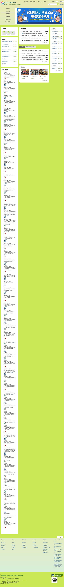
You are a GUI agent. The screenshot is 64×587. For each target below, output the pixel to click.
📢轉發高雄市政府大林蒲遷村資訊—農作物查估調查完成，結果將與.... (33, 33)
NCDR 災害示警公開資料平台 (57, 58)
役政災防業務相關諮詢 (6, 49)
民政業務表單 (45, 542)
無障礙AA (59, 575)
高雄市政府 (54, 60)
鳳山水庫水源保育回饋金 (58, 544)
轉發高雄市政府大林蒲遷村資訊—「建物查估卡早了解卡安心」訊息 (33, 35)
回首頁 (25, 1)
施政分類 (8, 33)
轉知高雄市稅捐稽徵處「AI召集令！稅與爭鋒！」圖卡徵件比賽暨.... (33, 53)
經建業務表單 (45, 544)
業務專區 (8, 13)
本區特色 (13, 542)
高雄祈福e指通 (54, 68)
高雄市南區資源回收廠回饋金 (58, 547)
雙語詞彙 (39, 1)
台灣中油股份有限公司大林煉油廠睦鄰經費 (58, 563)
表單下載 (45, 539)
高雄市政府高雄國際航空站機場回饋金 (58, 561)
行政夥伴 (13, 549)
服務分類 (13, 33)
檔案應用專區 (5, 61)
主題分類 (4, 33)
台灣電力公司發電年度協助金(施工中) (58, 555)
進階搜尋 (62, 4)
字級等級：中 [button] (56, 1)
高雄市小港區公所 (11, 3)
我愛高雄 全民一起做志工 (56, 53)
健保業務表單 (45, 549)
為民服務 (3, 549)
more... (12, 77)
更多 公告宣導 (44, 61)
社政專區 (24, 545)
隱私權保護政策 (10, 575)
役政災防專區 (24, 547)
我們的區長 (3, 542)
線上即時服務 (35, 547)
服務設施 (34, 544)
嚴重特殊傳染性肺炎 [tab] (30, 46)
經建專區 (24, 544)
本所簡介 (8, 8)
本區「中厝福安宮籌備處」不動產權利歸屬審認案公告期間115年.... (33, 55)
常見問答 (44, 1)
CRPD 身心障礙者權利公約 (57, 41)
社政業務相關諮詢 (5, 51)
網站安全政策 (3, 575)
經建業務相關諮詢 (5, 53)
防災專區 (4, 63)
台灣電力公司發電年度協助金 (58, 552)
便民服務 (8, 16)
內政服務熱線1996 (55, 48)
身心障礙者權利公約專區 (7, 41)
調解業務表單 (45, 550)
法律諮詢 (34, 545)
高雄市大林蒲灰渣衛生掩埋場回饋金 (58, 558)
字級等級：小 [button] (55, 1)
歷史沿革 (13, 545)
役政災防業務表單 (46, 547)
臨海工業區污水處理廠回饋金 (58, 550)
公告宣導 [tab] (22, 46)
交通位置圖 (3, 544)
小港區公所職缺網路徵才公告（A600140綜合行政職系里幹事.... (33, 31)
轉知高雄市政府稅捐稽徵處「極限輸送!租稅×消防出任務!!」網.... (33, 50)
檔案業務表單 (45, 552)
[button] (58, 4)
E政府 (53, 575)
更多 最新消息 (44, 42)
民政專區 (24, 542)
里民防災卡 (54, 51)
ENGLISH (49, 1)
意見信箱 (34, 1)
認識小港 (8, 11)
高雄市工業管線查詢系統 (56, 38)
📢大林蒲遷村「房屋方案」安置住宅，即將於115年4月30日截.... (33, 38)
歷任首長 (13, 547)
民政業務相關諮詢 (5, 56)
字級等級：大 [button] (57, 1)
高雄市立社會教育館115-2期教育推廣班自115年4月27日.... (33, 59)
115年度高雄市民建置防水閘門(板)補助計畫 (31, 40)
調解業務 (34, 542)
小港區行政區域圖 (5, 46)
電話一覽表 (3, 547)
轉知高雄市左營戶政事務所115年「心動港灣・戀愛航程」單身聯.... (33, 57)
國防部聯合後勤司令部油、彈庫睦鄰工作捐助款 (58, 566)
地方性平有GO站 (55, 65)
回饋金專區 (7, 21)
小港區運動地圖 (5, 44)
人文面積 (13, 544)
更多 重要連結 (58, 70)
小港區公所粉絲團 (55, 31)
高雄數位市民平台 (55, 36)
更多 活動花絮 (44, 80)
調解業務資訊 (5, 58)
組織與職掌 (3, 545)
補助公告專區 (8, 19)
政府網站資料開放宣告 (18, 575)
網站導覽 (30, 1)
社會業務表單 (45, 545)
